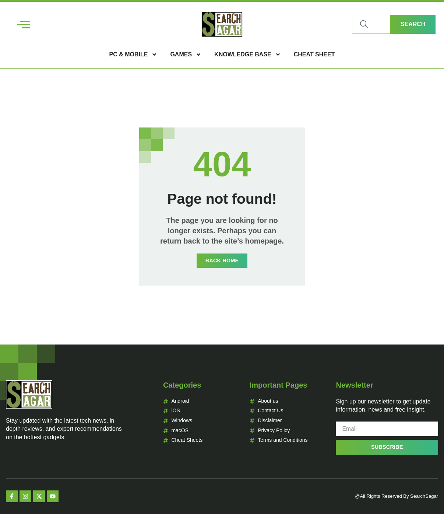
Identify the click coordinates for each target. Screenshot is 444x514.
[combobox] (371, 24)
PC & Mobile (133, 54)
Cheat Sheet (314, 54)
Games (185, 54)
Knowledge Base (247, 54)
